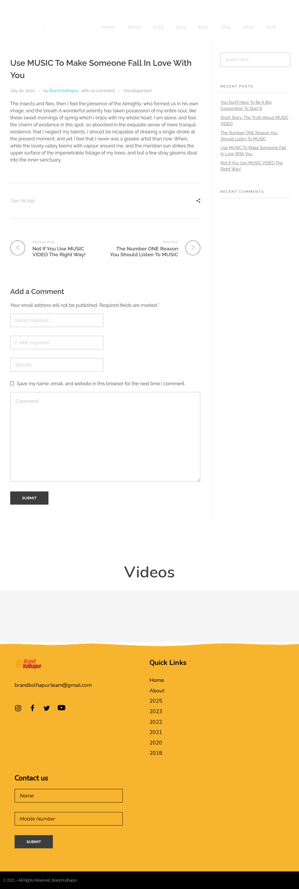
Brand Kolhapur (64, 90)
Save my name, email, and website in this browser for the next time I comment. (101, 383)
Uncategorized (138, 90)
